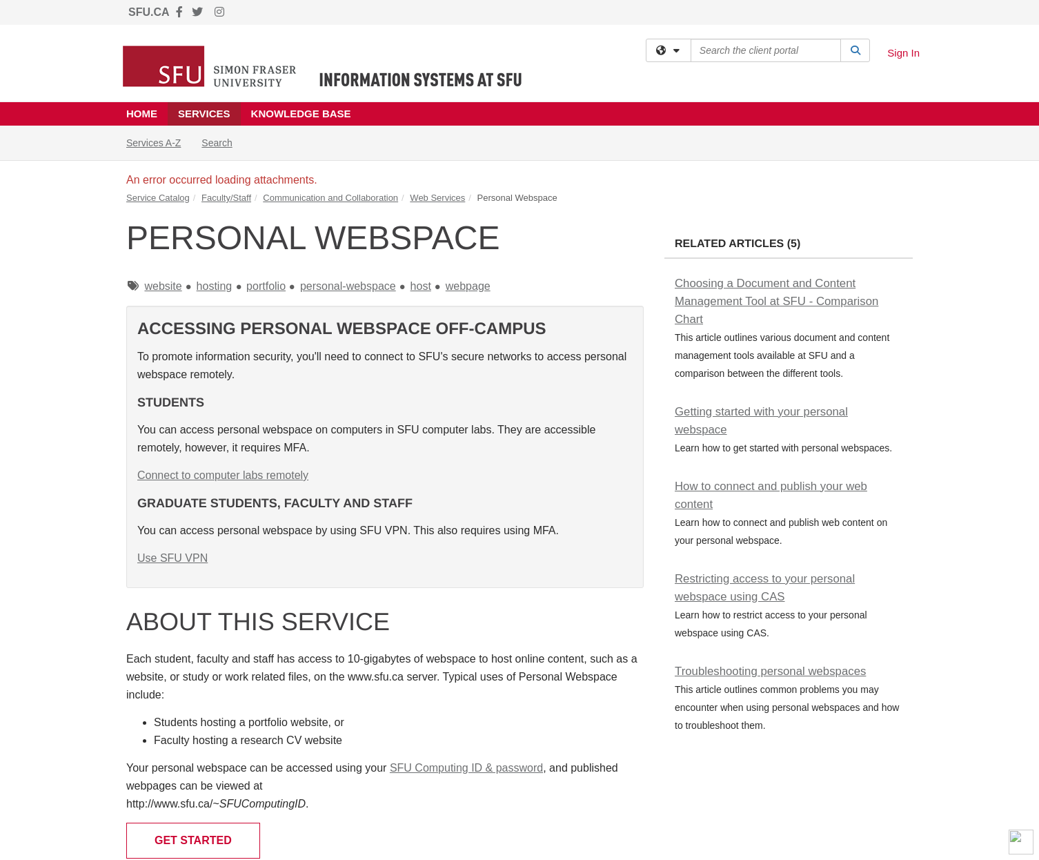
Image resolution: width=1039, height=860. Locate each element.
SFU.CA (149, 12)
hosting (214, 286)
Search (221, 141)
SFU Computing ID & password (466, 768)
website (162, 286)
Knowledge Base (301, 113)
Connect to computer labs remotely (222, 475)
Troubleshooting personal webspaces (770, 671)
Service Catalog (158, 198)
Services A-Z (153, 142)
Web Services (437, 198)
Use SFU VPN (172, 558)
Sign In (903, 53)
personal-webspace (348, 286)
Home (141, 113)
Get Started (193, 840)
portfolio (266, 286)
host (420, 286)
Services (204, 113)
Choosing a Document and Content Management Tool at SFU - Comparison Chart (776, 301)
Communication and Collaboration (330, 198)
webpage (468, 286)
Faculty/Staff (226, 198)
